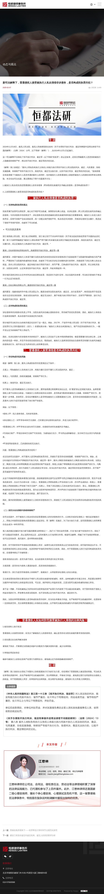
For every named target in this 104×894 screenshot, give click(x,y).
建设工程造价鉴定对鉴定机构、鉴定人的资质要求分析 (33, 835)
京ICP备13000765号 (53, 891)
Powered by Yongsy (71, 891)
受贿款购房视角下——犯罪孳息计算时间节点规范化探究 (33, 830)
